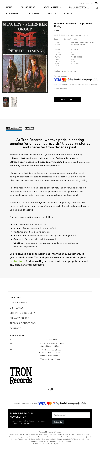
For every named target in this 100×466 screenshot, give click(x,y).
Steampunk (12, 31)
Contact (69, 31)
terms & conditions (23, 340)
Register (89, 3)
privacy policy (19, 335)
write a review (82, 53)
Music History (77, 25)
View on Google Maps (50, 376)
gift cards (17, 325)
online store (18, 320)
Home (9, 25)
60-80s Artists (52, 25)
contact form (17, 278)
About (52, 31)
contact (15, 345)
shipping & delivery (23, 330)
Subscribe (58, 439)
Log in (81, 3)
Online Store (28, 25)
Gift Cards (33, 31)
